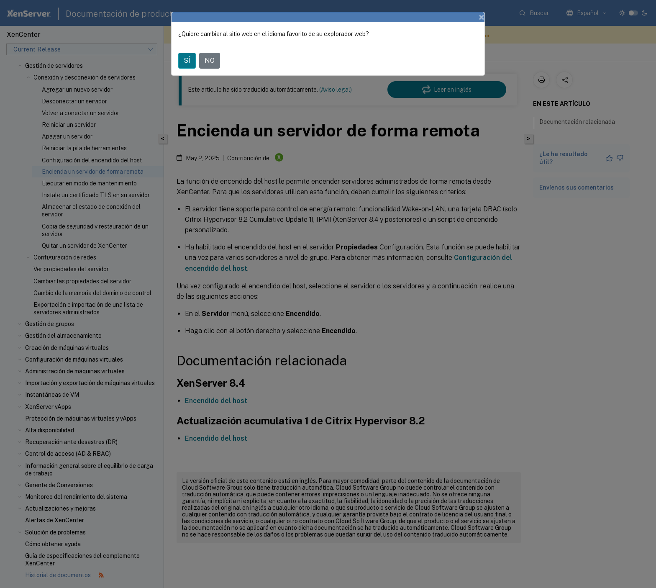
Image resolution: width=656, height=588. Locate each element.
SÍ (187, 60)
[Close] (481, 17)
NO (210, 60)
